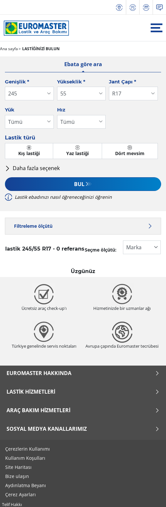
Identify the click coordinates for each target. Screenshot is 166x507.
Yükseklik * (71, 82)
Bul (79, 184)
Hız (61, 110)
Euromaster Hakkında (83, 373)
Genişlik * (17, 82)
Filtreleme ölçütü (83, 226)
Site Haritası (18, 467)
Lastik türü (20, 138)
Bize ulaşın (17, 476)
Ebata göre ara (83, 64)
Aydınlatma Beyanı (25, 485)
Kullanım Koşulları (25, 458)
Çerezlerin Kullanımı (27, 449)
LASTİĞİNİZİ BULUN (40, 48)
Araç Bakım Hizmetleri (83, 410)
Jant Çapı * (122, 82)
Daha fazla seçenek (32, 168)
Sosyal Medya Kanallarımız (83, 428)
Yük (9, 110)
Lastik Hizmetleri (83, 391)
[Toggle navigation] (156, 28)
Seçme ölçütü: (100, 250)
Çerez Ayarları (20, 494)
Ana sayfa (9, 48)
